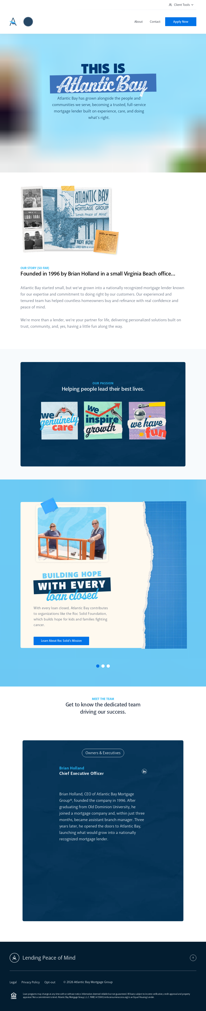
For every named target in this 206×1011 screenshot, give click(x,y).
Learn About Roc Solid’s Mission (61, 641)
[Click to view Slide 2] (103, 666)
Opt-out (49, 982)
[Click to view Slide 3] (108, 666)
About (138, 22)
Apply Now (180, 22)
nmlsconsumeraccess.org (116, 997)
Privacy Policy (31, 982)
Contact (155, 22)
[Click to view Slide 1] (97, 666)
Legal (13, 982)
